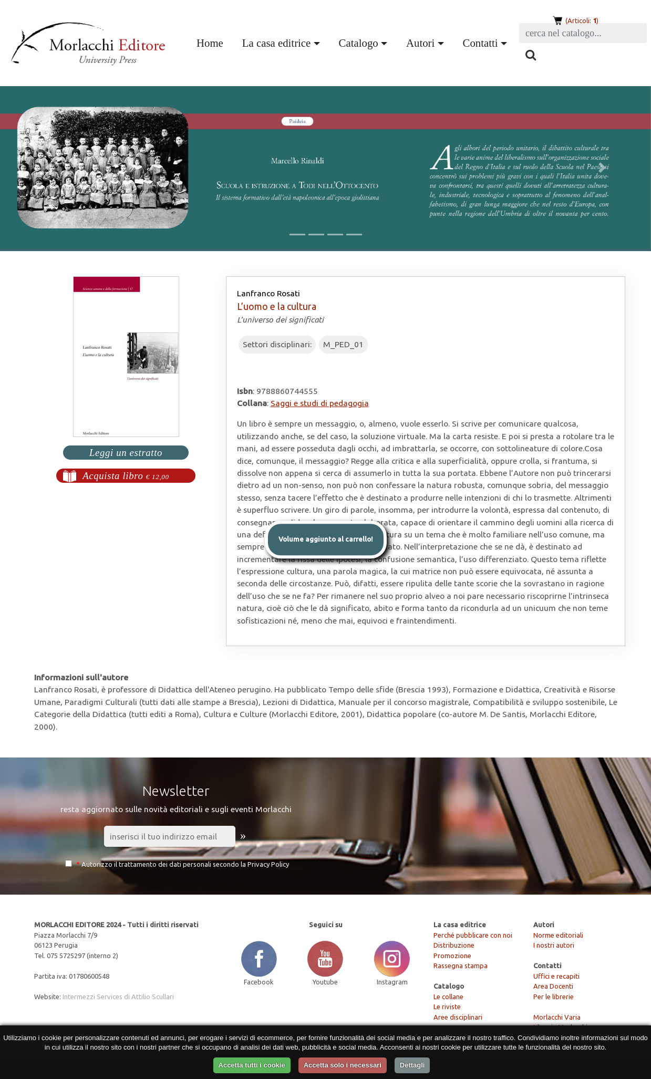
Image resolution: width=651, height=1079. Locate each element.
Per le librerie (553, 996)
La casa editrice (276, 43)
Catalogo (358, 43)
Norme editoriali (558, 935)
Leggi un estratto (125, 452)
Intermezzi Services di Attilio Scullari (118, 996)
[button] (49, 167)
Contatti (480, 43)
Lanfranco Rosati (268, 293)
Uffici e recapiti (556, 976)
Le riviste (447, 1006)
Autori (420, 43)
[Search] (583, 33)
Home (212, 41)
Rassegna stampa (460, 965)
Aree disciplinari (457, 1017)
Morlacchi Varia (557, 1017)
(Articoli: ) (581, 20)
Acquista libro (125, 475)
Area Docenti (553, 986)
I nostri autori (553, 945)
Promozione (452, 955)
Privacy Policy (268, 864)
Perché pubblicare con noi (472, 935)
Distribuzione (453, 945)
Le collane (448, 996)
